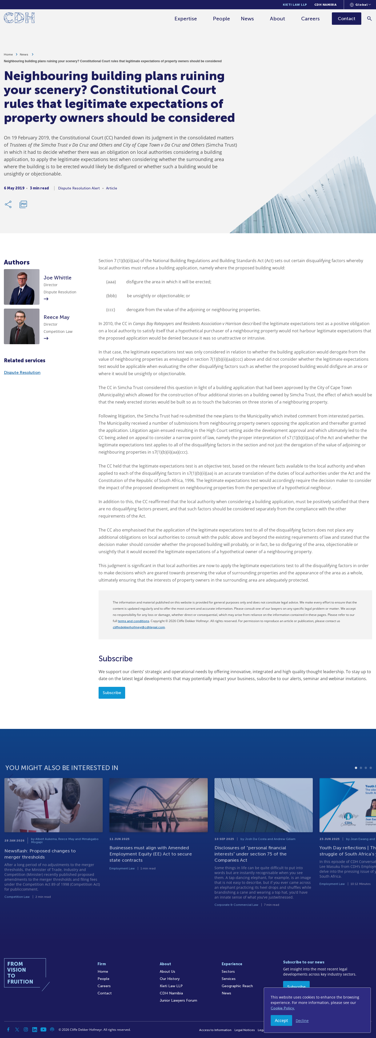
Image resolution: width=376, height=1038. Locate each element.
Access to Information (215, 1030)
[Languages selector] (360, 4)
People (221, 18)
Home (8, 57)
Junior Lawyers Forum (178, 1000)
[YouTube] (43, 1029)
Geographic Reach (237, 986)
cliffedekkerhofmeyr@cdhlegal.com (139, 627)
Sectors (228, 971)
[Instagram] (26, 1029)
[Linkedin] (34, 1029)
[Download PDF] (23, 206)
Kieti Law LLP (295, 4)
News (247, 18)
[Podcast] (52, 1029)
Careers (310, 18)
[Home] (19, 18)
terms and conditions (133, 621)
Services (229, 979)
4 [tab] (371, 781)
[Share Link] (8, 206)
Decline (302, 1020)
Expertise (185, 18)
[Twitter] (17, 1029)
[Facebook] (8, 1029)
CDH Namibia (325, 4)
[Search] (369, 18)
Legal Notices (245, 1030)
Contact (105, 993)
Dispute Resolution (22, 372)
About (277, 18)
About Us (167, 971)
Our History (170, 979)
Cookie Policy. (283, 1008)
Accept (281, 1020)
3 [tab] (366, 781)
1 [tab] (356, 781)
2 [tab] (361, 781)
